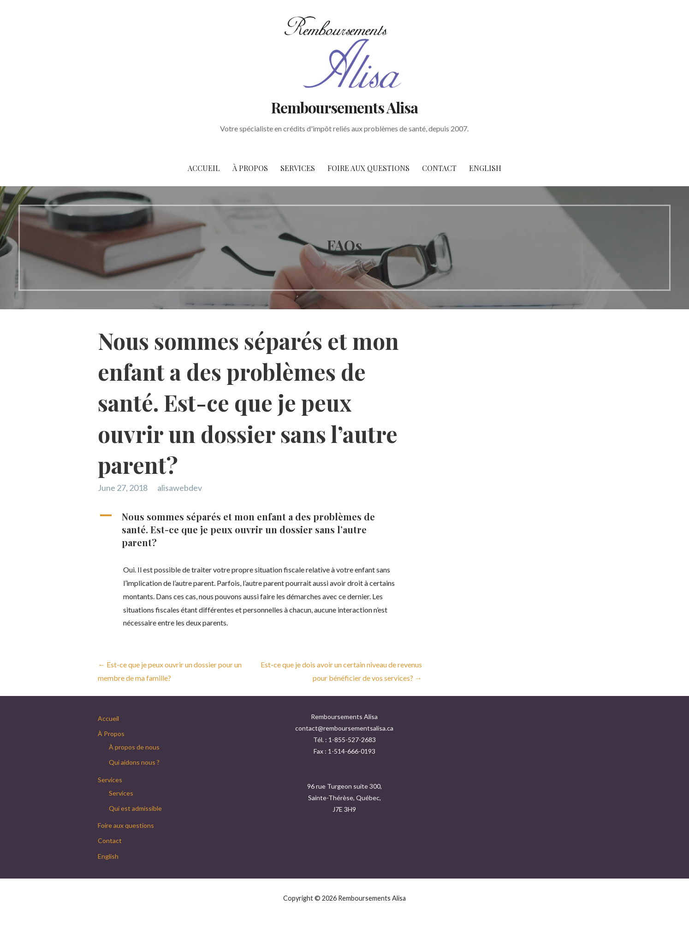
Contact (439, 168)
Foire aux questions (368, 168)
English (485, 168)
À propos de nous (134, 747)
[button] (256, 529)
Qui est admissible (135, 808)
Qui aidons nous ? (134, 762)
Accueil (204, 168)
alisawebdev (179, 488)
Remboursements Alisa (344, 107)
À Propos (250, 168)
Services (297, 168)
